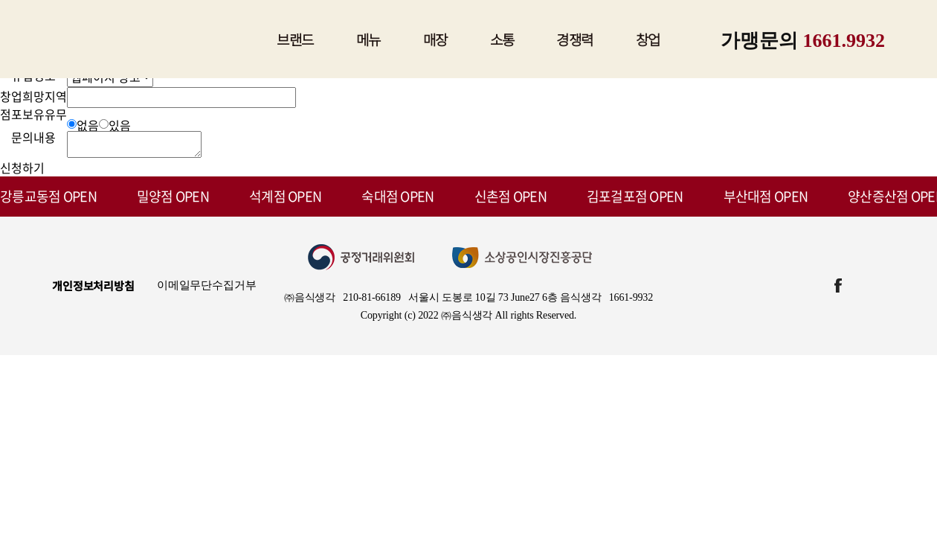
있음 (120, 125)
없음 (88, 125)
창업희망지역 (33, 96)
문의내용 (33, 137)
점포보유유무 (33, 114)
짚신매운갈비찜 (153, 39)
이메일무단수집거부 (207, 290)
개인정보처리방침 (93, 290)
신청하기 (22, 172)
